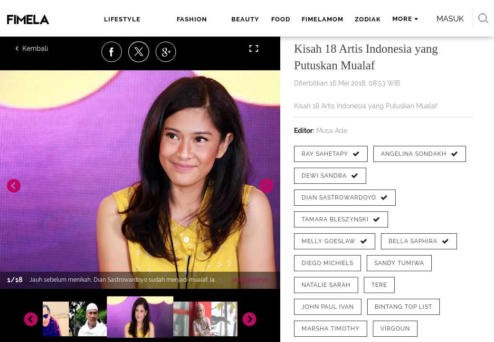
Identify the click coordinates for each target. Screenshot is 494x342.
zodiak (368, 19)
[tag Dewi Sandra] (330, 175)
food (280, 19)
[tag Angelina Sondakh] (420, 154)
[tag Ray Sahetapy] (330, 154)
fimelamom (322, 19)
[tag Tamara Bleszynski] (341, 219)
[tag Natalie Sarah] (326, 285)
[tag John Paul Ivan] (327, 306)
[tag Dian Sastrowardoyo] (344, 197)
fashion (192, 19)
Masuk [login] (450, 18)
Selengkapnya (250, 279)
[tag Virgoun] (395, 328)
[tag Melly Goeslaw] (334, 241)
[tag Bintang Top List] (403, 306)
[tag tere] (379, 285)
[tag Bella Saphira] (418, 241)
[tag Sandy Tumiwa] (399, 263)
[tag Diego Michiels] (327, 263)
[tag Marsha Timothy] (330, 328)
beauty (245, 19)
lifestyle (122, 19)
